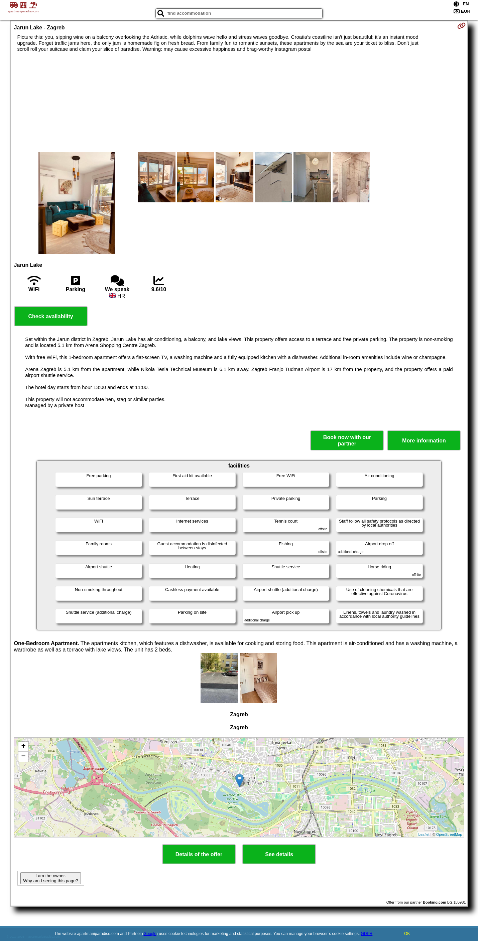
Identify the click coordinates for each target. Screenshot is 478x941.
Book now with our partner (347, 440)
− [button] (23, 757)
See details (279, 854)
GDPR (367, 933)
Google (149, 933)
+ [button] (23, 747)
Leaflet (424, 834)
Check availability (50, 316)
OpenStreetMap (449, 834)
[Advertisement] (239, 102)
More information (424, 440)
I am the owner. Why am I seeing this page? (50, 878)
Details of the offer (198, 854)
